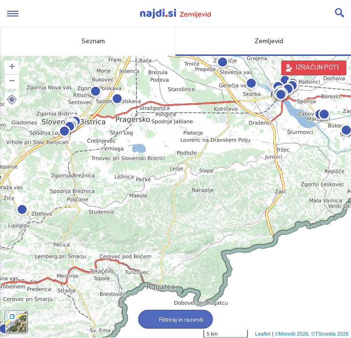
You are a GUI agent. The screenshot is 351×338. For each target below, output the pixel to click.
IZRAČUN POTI (317, 67)
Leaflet (263, 334)
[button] (12, 99)
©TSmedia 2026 (330, 334)
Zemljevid (263, 41)
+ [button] (12, 68)
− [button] (12, 82)
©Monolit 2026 (291, 334)
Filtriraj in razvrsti (175, 319)
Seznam (88, 41)
